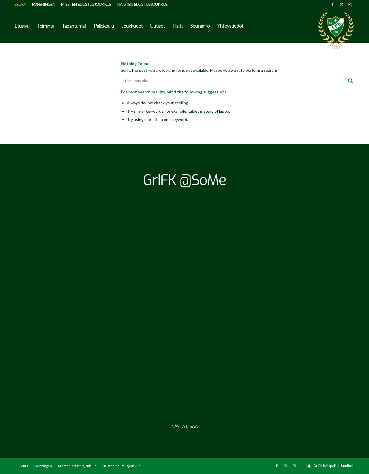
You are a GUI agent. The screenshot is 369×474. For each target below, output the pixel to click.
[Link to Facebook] (333, 4)
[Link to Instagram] (350, 4)
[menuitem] (21, 4)
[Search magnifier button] (351, 81)
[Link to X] (341, 4)
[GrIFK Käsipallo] (336, 30)
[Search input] (235, 81)
